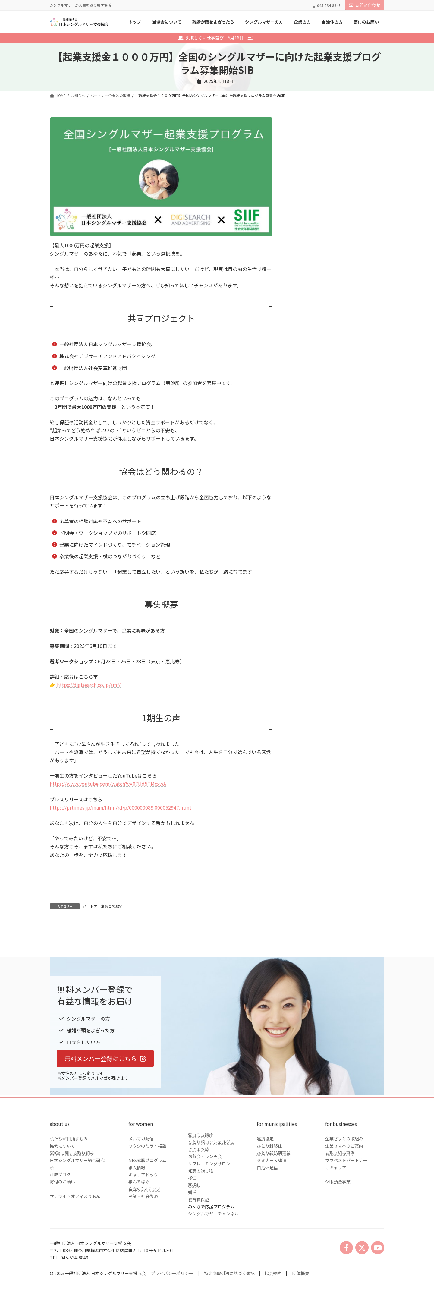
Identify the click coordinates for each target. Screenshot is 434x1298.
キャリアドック (143, 1215)
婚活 (192, 1232)
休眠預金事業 (338, 1222)
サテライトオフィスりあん (75, 1236)
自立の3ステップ (144, 1229)
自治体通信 (267, 1208)
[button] (105, 1098)
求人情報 (136, 1208)
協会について (62, 1186)
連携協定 (265, 1179)
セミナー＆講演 (271, 1200)
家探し (194, 1225)
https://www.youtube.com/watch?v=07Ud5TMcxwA (108, 783)
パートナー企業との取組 (103, 905)
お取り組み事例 (340, 1193)
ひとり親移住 (269, 1186)
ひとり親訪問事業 (274, 1193)
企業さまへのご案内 (344, 1186)
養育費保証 (198, 1239)
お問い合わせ (364, 5)
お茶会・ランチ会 (205, 1196)
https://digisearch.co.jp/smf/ (88, 684)
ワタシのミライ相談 (147, 1186)
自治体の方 (306, 252)
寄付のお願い (62, 1222)
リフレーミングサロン (209, 1204)
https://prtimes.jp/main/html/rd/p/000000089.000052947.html (120, 807)
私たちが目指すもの (69, 1179)
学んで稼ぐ (138, 1222)
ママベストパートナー (346, 1200)
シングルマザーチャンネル (213, 1254)
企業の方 (304, 239)
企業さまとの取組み (344, 1179)
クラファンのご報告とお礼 (321, 264)
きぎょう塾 (198, 1189)
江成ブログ (60, 1215)
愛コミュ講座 (200, 1175)
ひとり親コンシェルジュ (211, 1182)
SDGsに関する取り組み (72, 1193)
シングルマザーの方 (315, 227)
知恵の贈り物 (200, 1211)
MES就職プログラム (147, 1200)
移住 (192, 1218)
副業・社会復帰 (143, 1236)
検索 (369, 176)
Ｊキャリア (335, 1208)
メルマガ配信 (141, 1179)
